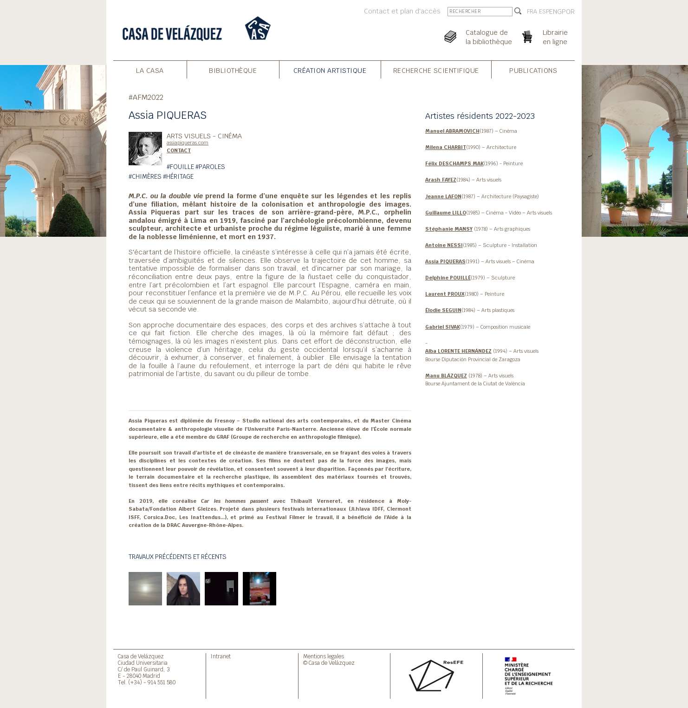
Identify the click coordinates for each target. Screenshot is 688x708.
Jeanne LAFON (443, 196)
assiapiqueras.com (187, 142)
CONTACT (179, 150)
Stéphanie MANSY (449, 229)
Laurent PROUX (445, 294)
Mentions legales (323, 656)
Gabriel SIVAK (442, 327)
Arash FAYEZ (440, 179)
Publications (533, 70)
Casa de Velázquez (141, 656)
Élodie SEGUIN (443, 310)
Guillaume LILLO (445, 212)
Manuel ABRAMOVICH (452, 131)
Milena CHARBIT (445, 147)
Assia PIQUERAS (445, 261)
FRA (532, 11)
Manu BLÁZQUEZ (446, 375)
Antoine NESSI (444, 245)
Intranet (221, 656)
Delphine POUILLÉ (448, 277)
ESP (544, 11)
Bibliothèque (233, 70)
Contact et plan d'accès (402, 10)
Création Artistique (330, 70)
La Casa (150, 70)
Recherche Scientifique (436, 70)
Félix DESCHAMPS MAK (454, 163)
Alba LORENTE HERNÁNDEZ (458, 351)
